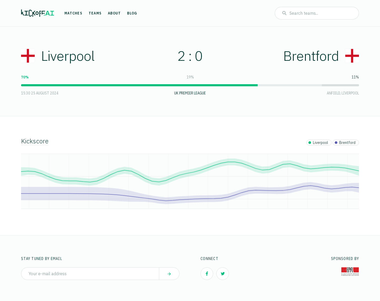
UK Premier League (190, 93)
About (114, 13)
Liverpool (57, 55)
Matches (73, 13)
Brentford (321, 55)
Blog (132, 13)
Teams (95, 13)
